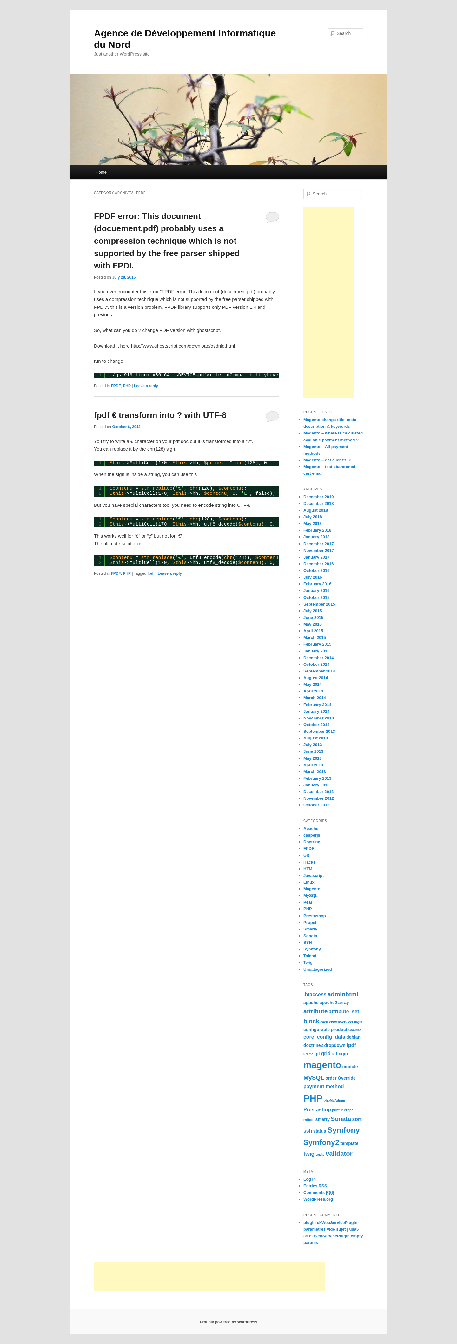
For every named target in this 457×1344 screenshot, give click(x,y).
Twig (308, 962)
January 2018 (316, 536)
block (311, 1021)
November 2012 (318, 798)
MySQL (310, 895)
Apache (310, 828)
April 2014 (313, 691)
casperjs (311, 835)
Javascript (313, 875)
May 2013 (312, 758)
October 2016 (316, 570)
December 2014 (318, 657)
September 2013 (319, 731)
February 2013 (317, 778)
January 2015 (316, 651)
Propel (309, 922)
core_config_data (324, 1037)
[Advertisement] (328, 302)
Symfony (312, 949)
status (319, 1131)
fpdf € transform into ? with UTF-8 (160, 415)
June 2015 (313, 617)
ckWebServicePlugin (345, 1022)
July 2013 (312, 744)
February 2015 (317, 644)
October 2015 (316, 597)
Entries (315, 1185)
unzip (320, 1154)
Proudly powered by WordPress (228, 1322)
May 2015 (312, 624)
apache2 (328, 1002)
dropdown (335, 1045)
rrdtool (308, 1120)
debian (353, 1037)
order (330, 1078)
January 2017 (316, 557)
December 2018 (318, 503)
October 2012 (316, 805)
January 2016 (316, 590)
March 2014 (314, 697)
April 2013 (313, 765)
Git (306, 855)
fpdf (151, 573)
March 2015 (314, 637)
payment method (323, 1086)
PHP (127, 386)
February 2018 (317, 530)
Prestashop (314, 915)
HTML (309, 868)
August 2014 (315, 677)
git (317, 1053)
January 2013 (316, 785)
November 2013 (318, 718)
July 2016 (312, 577)
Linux (309, 882)
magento (322, 1065)
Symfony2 (321, 1142)
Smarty (310, 929)
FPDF (116, 386)
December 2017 (318, 543)
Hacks (309, 862)
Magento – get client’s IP (327, 460)
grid (326, 1053)
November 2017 (318, 550)
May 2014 (312, 684)
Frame (308, 1054)
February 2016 (317, 583)
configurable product (325, 1029)
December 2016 (318, 563)
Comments (318, 1192)
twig (309, 1154)
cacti (324, 1022)
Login (342, 1053)
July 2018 (312, 516)
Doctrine (311, 841)
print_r (337, 1110)
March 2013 (314, 771)
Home (101, 172)
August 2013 (315, 738)
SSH (307, 942)
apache (311, 1002)
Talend (309, 955)
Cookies (354, 1030)
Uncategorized (317, 969)
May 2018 (312, 523)
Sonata (310, 935)
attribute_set (344, 1011)
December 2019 (318, 496)
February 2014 (317, 704)
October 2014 (316, 664)
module (350, 1066)
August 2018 (315, 510)
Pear (307, 902)
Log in (309, 1179)
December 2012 (318, 791)
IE (333, 1054)
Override (347, 1078)
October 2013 (316, 724)
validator (339, 1153)
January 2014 (316, 711)
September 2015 (319, 604)
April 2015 (313, 630)
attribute (315, 1011)
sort (356, 1119)
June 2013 (313, 751)
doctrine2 (313, 1045)
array (343, 1002)
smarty (322, 1119)
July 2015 (312, 610)
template (350, 1143)
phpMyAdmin (334, 1100)
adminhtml (343, 994)
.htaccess (315, 994)
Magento (311, 888)
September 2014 (319, 671)
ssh (307, 1131)
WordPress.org (318, 1199)
